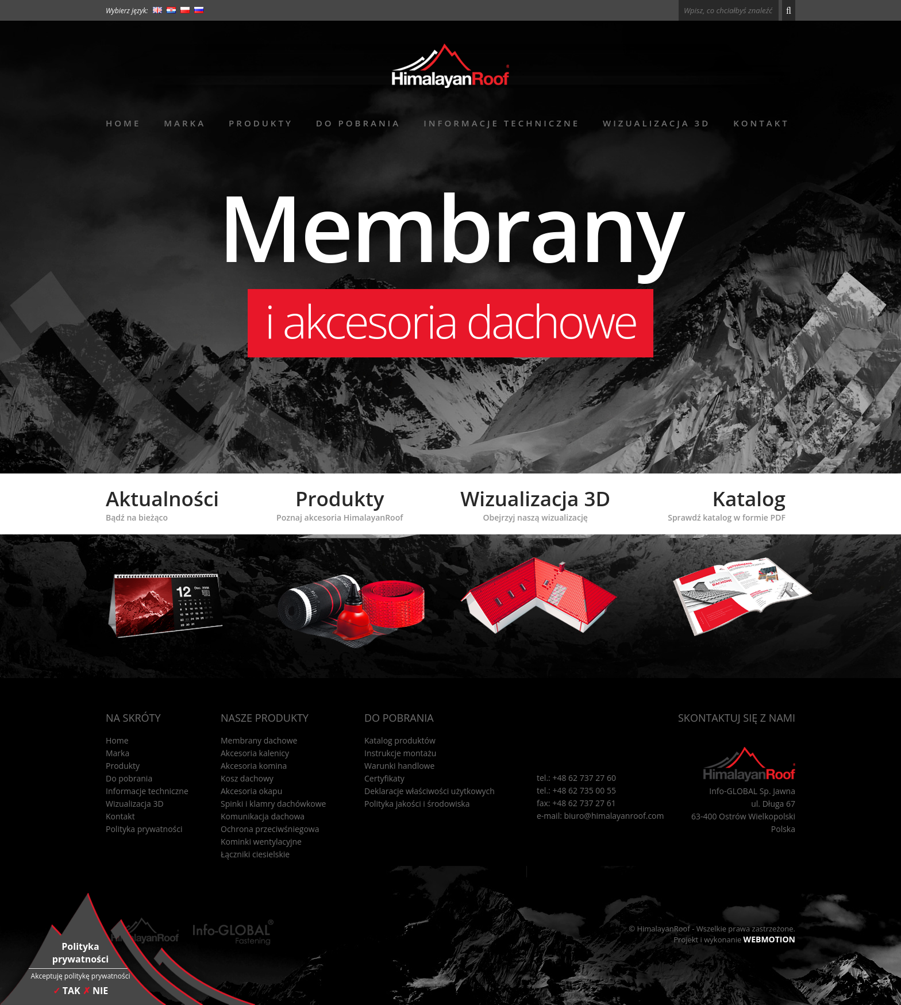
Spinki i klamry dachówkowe (273, 803)
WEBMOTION (769, 939)
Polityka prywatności (144, 828)
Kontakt (761, 123)
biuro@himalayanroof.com (614, 815)
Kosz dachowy (247, 778)
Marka (185, 123)
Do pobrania (358, 123)
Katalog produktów (400, 740)
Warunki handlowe (399, 765)
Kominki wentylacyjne (261, 841)
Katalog (727, 504)
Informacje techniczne (501, 123)
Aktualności (162, 504)
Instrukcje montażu (400, 753)
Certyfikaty (384, 778)
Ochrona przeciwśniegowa (270, 828)
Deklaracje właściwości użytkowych (429, 790)
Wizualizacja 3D (656, 123)
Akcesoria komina (254, 765)
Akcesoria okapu (251, 790)
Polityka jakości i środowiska (417, 803)
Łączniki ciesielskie (255, 854)
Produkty (261, 123)
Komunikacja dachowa (263, 816)
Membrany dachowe (259, 740)
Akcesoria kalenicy (255, 753)
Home (123, 123)
